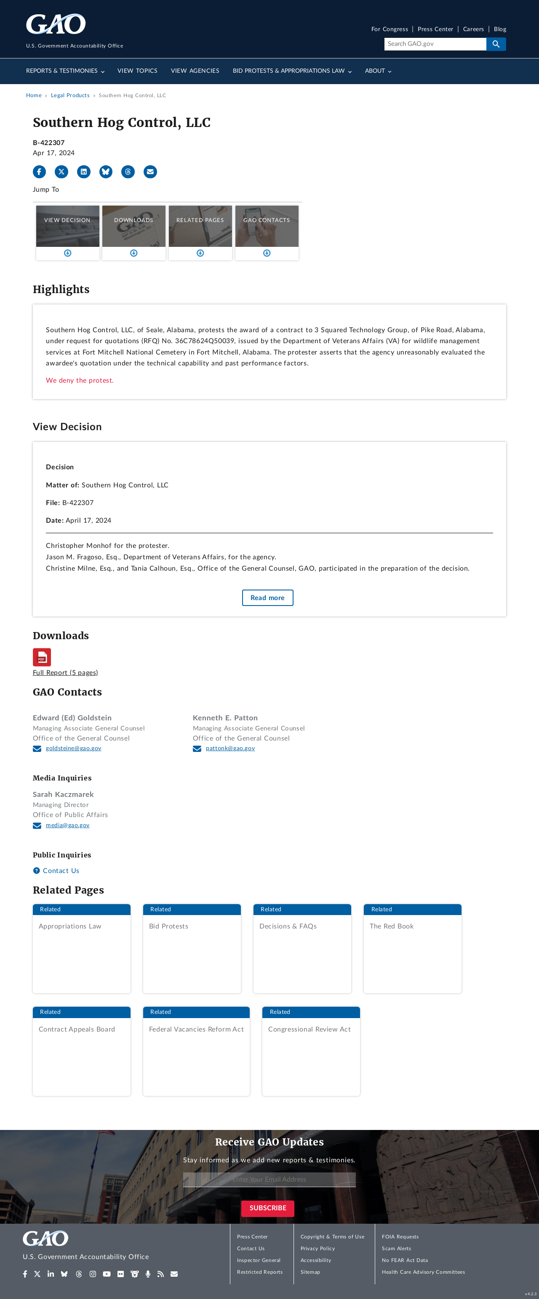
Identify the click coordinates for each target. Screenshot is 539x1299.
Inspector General (259, 1260)
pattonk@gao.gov (230, 748)
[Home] (103, 1246)
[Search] (435, 44)
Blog (500, 29)
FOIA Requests (400, 1236)
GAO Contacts (266, 220)
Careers (473, 29)
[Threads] (131, 172)
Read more (268, 597)
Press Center (436, 29)
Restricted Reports (260, 1272)
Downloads (133, 220)
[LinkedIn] (87, 172)
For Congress (389, 29)
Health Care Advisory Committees (423, 1272)
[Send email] (154, 172)
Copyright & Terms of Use (333, 1236)
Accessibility (316, 1260)
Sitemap (310, 1272)
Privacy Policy (318, 1248)
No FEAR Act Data (405, 1260)
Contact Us (56, 871)
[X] (65, 172)
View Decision (67, 220)
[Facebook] (43, 172)
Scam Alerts (396, 1248)
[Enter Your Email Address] (269, 1179)
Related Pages (200, 220)
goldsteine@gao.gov (73, 748)
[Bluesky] (109, 172)
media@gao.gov (68, 825)
